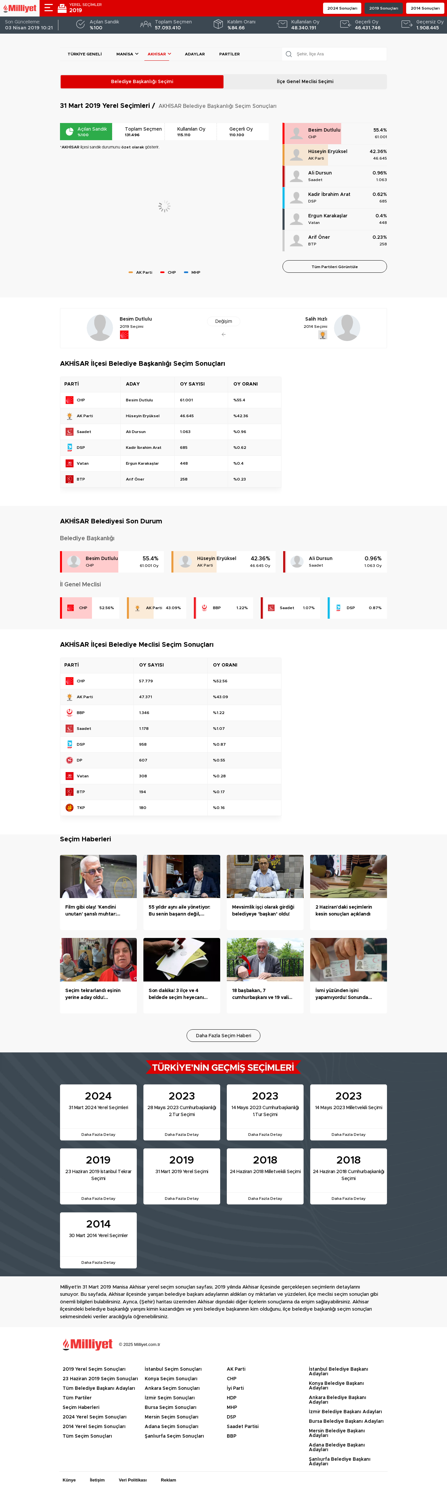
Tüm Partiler (77, 1398)
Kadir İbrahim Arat (329, 194)
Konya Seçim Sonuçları (171, 1379)
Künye (69, 1480)
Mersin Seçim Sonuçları (171, 1417)
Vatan (314, 223)
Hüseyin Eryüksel (327, 151)
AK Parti (316, 158)
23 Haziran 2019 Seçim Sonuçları (100, 1379)
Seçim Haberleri (81, 1407)
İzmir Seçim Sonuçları (170, 1398)
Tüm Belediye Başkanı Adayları (99, 1388)
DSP (312, 201)
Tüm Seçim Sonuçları (87, 1436)
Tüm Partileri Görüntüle (335, 267)
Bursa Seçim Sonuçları (170, 1407)
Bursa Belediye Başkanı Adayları (346, 1421)
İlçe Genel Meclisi (305, 81)
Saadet (315, 180)
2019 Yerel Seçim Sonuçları (94, 1369)
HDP (231, 1398)
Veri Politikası (133, 1480)
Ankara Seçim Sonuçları (172, 1388)
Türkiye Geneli (85, 54)
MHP (232, 1407)
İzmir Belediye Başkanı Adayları (345, 1412)
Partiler (229, 54)
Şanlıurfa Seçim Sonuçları (174, 1436)
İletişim (97, 1480)
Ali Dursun (320, 173)
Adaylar (195, 54)
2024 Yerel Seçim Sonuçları (95, 1417)
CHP (312, 137)
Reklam (168, 1480)
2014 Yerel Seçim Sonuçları (94, 1426)
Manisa (124, 54)
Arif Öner (319, 237)
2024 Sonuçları (342, 8)
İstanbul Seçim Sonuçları (173, 1369)
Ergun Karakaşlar (327, 216)
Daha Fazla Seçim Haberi (223, 1036)
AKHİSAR (157, 54)
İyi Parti (235, 1388)
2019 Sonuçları (383, 8)
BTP (312, 244)
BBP (217, 608)
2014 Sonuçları (425, 8)
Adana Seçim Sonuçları (171, 1426)
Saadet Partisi (242, 1426)
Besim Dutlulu (324, 130)
